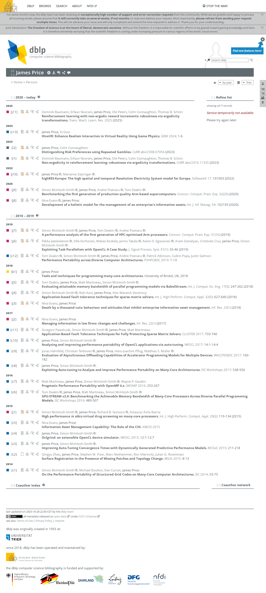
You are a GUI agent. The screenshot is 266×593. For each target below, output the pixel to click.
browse (45, 6)
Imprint (59, 521)
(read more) (210, 31)
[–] (213, 97)
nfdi (90, 6)
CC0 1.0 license (88, 516)
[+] (219, 485)
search (61, 6)
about (77, 6)
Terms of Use (25, 521)
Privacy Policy (44, 521)
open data (60, 516)
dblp (30, 6)
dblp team (67, 511)
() (202, 194)
